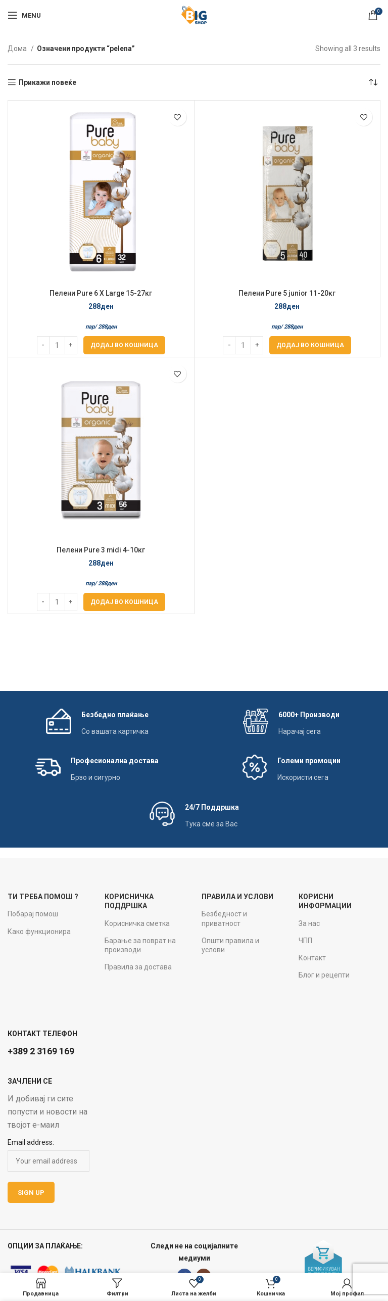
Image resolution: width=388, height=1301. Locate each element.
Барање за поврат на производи (140, 945)
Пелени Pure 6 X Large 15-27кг (101, 293)
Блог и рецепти (324, 975)
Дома (18, 48)
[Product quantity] (57, 345)
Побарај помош (33, 914)
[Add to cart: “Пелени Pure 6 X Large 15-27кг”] (124, 345)
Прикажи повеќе (47, 82)
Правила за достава (138, 967)
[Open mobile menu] (24, 15)
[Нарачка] (372, 82)
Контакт (312, 958)
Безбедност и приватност (224, 918)
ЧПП (305, 941)
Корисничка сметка (137, 923)
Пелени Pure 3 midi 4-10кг (101, 550)
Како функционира (39, 931)
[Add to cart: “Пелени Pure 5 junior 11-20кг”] (310, 345)
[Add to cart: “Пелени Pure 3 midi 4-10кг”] (124, 602)
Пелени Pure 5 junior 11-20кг (287, 293)
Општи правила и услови (230, 945)
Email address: (31, 1142)
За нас (309, 923)
